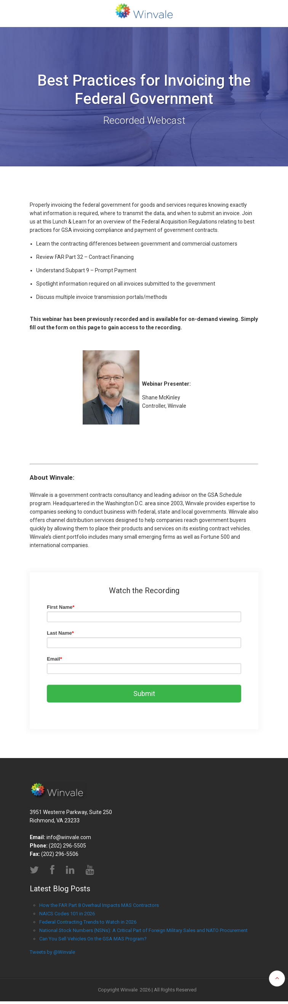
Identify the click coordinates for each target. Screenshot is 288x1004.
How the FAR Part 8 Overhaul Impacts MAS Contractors (99, 907)
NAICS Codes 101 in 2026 (67, 916)
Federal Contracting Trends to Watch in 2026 (87, 924)
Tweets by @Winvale (52, 954)
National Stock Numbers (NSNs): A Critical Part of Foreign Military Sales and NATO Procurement (143, 932)
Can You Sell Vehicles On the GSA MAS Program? (93, 941)
